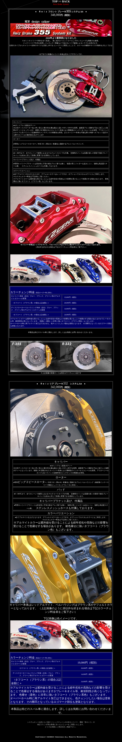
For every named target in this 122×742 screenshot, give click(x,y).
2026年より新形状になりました (61, 38)
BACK (66, 1)
